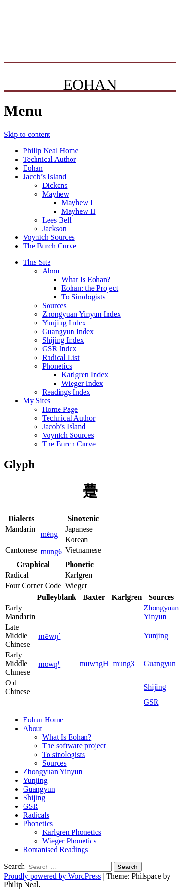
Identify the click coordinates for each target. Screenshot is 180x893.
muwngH (94, 663)
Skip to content (27, 134)
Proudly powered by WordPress (52, 876)
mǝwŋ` (49, 636)
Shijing (155, 687)
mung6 (51, 551)
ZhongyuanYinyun (161, 612)
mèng (49, 534)
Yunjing (156, 636)
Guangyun (160, 663)
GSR (151, 702)
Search (14, 866)
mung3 (123, 663)
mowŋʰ (49, 664)
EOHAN (90, 84)
